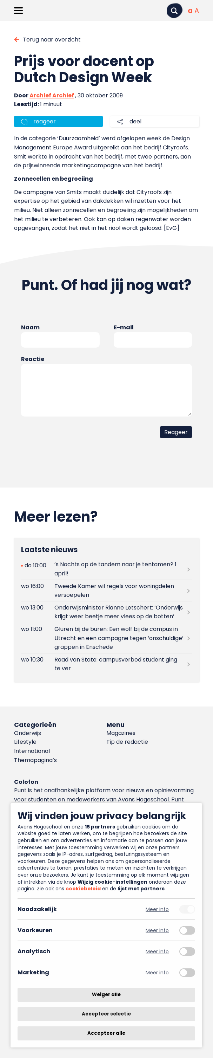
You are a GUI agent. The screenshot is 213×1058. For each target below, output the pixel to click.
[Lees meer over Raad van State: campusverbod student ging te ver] (106, 664)
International (32, 751)
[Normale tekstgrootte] (190, 10)
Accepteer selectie (106, 1014)
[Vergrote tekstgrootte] (196, 10)
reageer (44, 121)
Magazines (120, 733)
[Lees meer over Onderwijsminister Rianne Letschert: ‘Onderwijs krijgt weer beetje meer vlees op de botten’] (106, 611)
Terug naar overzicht (52, 40)
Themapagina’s (35, 760)
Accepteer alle (106, 1033)
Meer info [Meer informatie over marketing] (157, 972)
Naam (30, 327)
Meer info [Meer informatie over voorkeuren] (157, 930)
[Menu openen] (18, 10)
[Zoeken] (174, 11)
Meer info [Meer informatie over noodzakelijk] (157, 909)
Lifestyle (25, 742)
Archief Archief (51, 95)
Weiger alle (106, 994)
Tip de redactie (127, 742)
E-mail (124, 327)
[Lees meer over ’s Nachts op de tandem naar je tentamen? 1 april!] (106, 569)
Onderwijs (27, 733)
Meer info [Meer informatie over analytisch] (157, 951)
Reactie (32, 359)
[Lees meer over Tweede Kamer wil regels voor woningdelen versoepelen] (106, 590)
